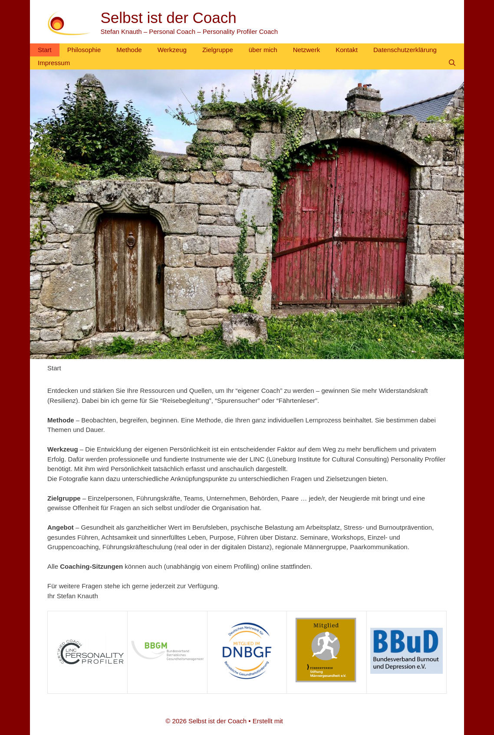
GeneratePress (307, 721)
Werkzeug (172, 49)
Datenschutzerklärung (405, 49)
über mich (263, 49)
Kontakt (347, 49)
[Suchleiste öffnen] (452, 62)
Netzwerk (306, 49)
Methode (129, 49)
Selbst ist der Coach (169, 17)
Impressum (54, 62)
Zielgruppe (217, 49)
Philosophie (84, 49)
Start (45, 49)
